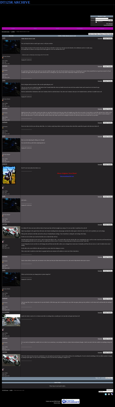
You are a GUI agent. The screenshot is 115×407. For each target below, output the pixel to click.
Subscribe (109, 390)
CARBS (13, 31)
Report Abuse (57, 402)
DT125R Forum (6, 31)
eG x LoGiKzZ (5, 312)
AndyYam (4, 224)
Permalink (100, 38)
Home (35, 28)
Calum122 (4, 164)
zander (3, 38)
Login (110, 20)
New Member (109, 23)
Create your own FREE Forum (53, 401)
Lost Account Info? (108, 25)
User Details (80, 28)
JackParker (4, 66)
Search (57, 28)
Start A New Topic (93, 34)
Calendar (102, 28)
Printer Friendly (108, 34)
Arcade (13, 28)
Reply (101, 34)
